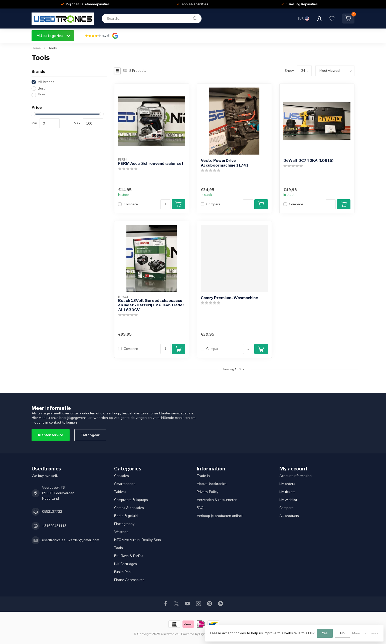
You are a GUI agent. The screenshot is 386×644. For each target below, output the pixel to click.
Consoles (121, 475)
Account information (295, 475)
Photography (124, 523)
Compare (131, 204)
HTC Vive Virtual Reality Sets (137, 539)
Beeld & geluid (126, 515)
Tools (52, 48)
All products (289, 515)
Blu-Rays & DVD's (128, 555)
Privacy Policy (207, 491)
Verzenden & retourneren (217, 499)
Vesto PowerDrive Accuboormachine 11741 (225, 162)
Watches (121, 531)
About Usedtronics (212, 483)
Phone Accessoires (129, 579)
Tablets (120, 491)
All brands (46, 82)
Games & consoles (129, 507)
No (342, 633)
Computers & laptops (131, 499)
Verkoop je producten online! (220, 515)
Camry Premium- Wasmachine (229, 298)
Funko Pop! (122, 571)
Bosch (43, 88)
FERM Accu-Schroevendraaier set (150, 163)
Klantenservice (50, 435)
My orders (287, 483)
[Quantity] (165, 204)
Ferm (42, 95)
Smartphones (124, 483)
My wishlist (288, 499)
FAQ (200, 507)
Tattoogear (90, 435)
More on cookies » (365, 633)
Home (36, 48)
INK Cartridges (125, 563)
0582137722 (52, 511)
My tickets (287, 491)
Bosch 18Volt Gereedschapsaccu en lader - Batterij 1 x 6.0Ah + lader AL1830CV (151, 305)
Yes (324, 633)
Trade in (203, 475)
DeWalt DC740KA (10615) (308, 160)
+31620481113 (54, 525)
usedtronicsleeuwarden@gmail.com (70, 540)
